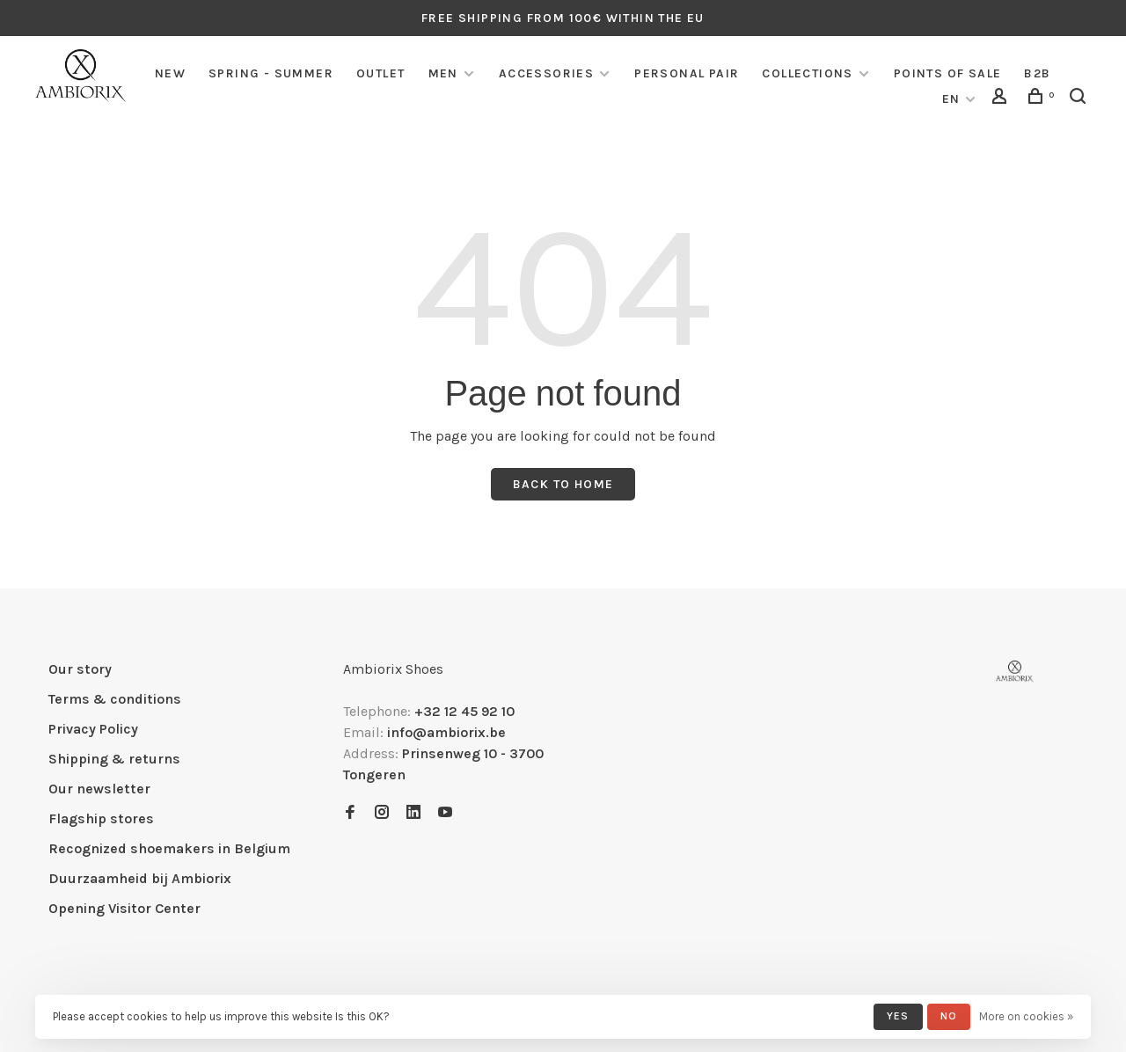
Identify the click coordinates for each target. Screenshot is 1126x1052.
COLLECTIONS (807, 73)
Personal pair (686, 73)
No (948, 1016)
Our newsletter (99, 788)
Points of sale (948, 73)
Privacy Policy (93, 728)
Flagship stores (101, 818)
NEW (170, 73)
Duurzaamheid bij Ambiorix (139, 878)
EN (951, 98)
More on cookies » (1026, 1016)
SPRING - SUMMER (270, 73)
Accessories (546, 73)
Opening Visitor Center (124, 908)
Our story (80, 669)
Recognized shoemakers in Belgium (169, 848)
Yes (898, 1016)
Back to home (563, 484)
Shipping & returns (114, 758)
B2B (1037, 73)
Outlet (380, 73)
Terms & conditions (114, 698)
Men (443, 73)
